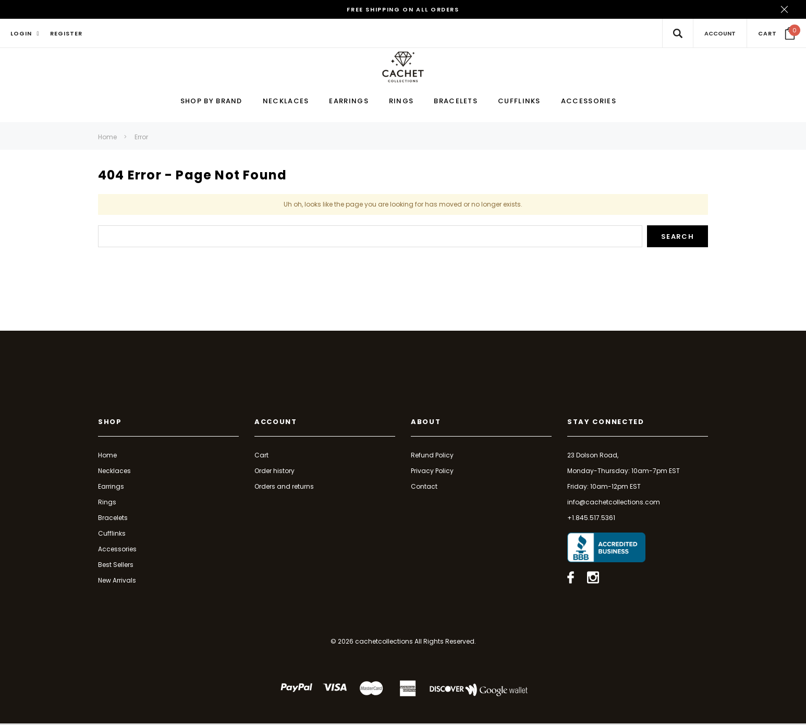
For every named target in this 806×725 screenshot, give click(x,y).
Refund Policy (432, 456)
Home (107, 138)
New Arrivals (117, 581)
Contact (424, 488)
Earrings (111, 488)
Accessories (117, 550)
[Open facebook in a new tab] (570, 579)
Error (141, 138)
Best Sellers (115, 566)
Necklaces (114, 472)
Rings (107, 503)
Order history (274, 472)
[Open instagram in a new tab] (593, 579)
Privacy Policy (432, 472)
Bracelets (113, 519)
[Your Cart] (776, 33)
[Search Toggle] (677, 33)
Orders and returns (284, 488)
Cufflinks (112, 534)
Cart (261, 456)
